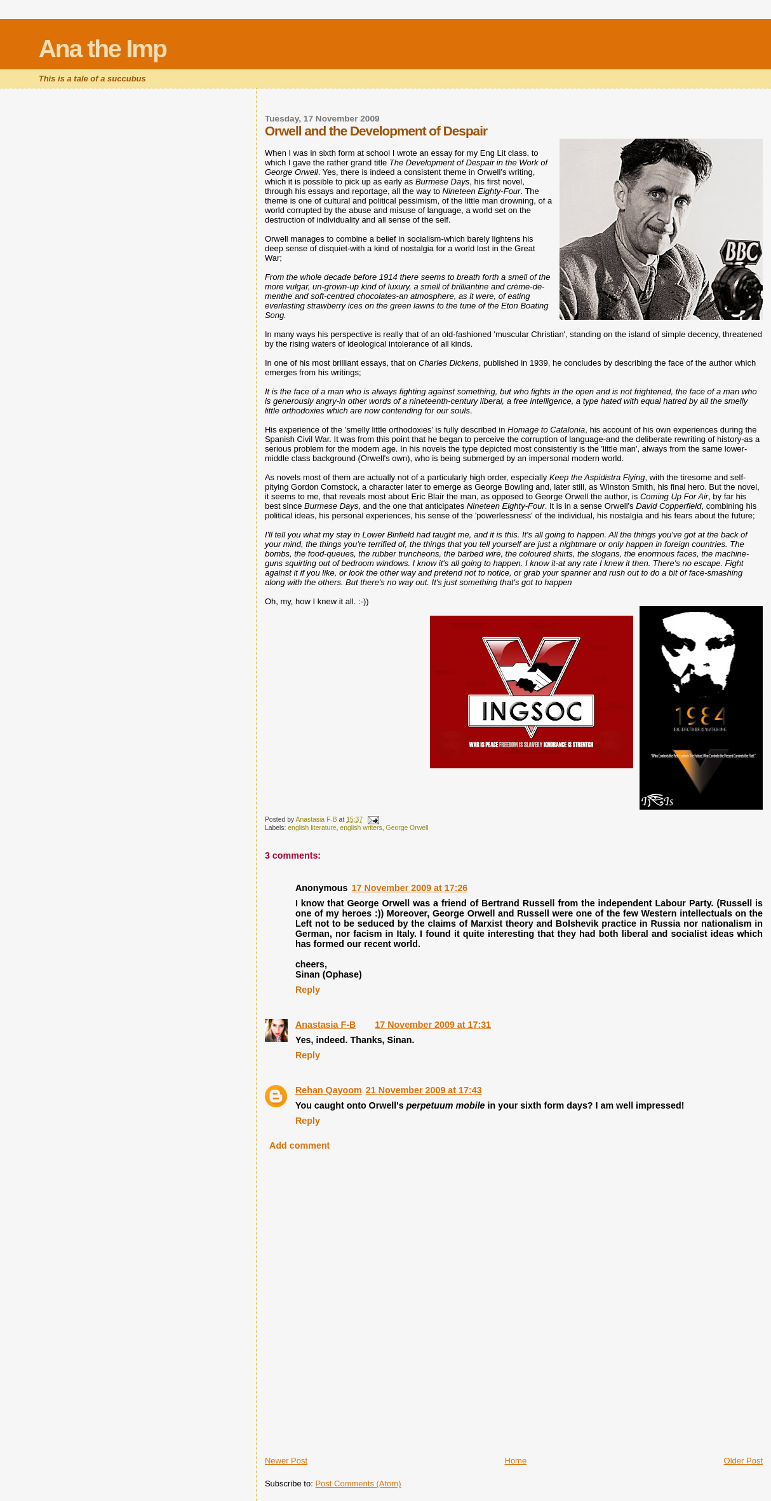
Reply (307, 990)
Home (516, 1460)
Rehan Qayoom (328, 1090)
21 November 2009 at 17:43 (424, 1090)
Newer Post (286, 1460)
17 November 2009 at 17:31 (433, 1025)
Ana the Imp (102, 48)
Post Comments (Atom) (358, 1483)
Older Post (743, 1460)
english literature (312, 827)
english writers (361, 827)
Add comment (299, 1145)
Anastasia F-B (325, 1025)
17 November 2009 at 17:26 (410, 888)
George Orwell (407, 827)
